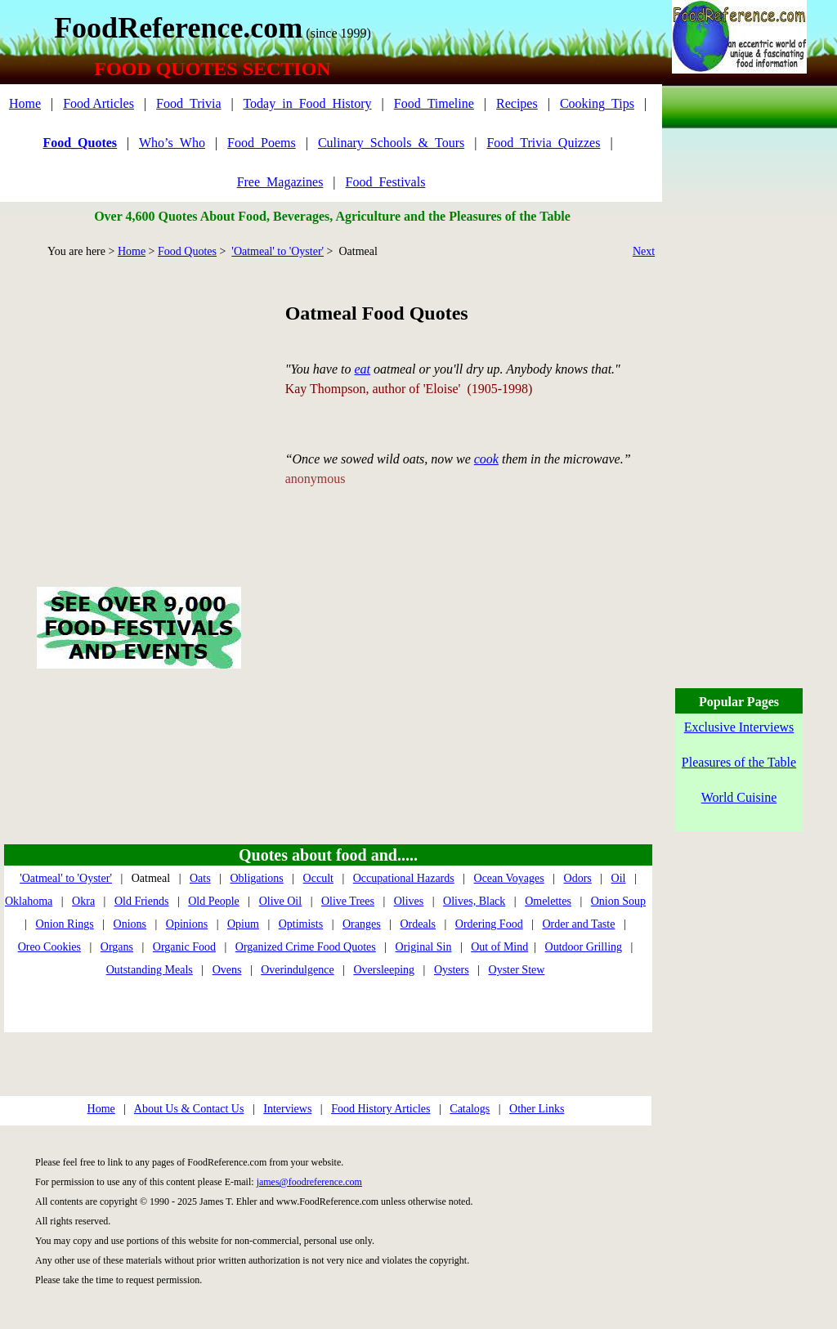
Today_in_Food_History (307, 103)
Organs (117, 947)
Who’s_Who (172, 143)
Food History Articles (380, 1109)
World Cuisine (739, 797)
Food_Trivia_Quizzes (543, 143)
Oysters (451, 970)
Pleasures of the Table (739, 762)
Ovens (227, 970)
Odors (578, 878)
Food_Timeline (434, 103)
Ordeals (418, 924)
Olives (409, 901)
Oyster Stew (517, 970)
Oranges (361, 924)
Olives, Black (474, 901)
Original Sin (424, 947)
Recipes (517, 103)
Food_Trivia (188, 103)
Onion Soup (618, 901)
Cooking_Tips (597, 103)
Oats (200, 878)
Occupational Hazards (403, 878)
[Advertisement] (138, 404)
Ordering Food (489, 924)
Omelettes (548, 901)
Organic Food (184, 947)
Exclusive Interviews (739, 727)
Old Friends (141, 901)
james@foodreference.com (309, 1182)
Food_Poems (261, 143)
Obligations (256, 878)
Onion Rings (65, 924)
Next (644, 251)
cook (486, 459)
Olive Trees (347, 901)
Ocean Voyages (509, 878)
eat (362, 369)
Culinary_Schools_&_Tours (391, 143)
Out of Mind (499, 947)
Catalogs (470, 1109)
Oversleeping (383, 970)
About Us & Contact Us (189, 1109)
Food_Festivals (386, 182)
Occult (318, 878)
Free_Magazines (280, 182)
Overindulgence (297, 970)
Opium (243, 924)
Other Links (536, 1109)
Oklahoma (28, 901)
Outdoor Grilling (584, 947)
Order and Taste (578, 924)
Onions (130, 924)
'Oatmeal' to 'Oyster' (277, 251)
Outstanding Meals (149, 970)
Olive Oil (280, 901)
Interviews (287, 1109)
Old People (213, 901)
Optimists (301, 924)
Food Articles (98, 103)
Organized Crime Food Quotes (305, 947)
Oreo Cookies (49, 947)
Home (25, 103)
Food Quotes (187, 251)
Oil (618, 878)
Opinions (187, 924)
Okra (83, 901)
